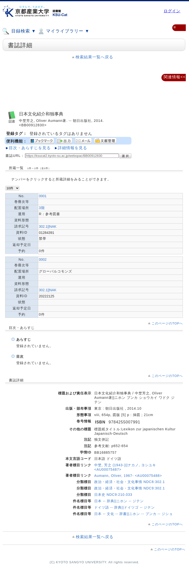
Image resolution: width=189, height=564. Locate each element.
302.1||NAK (47, 226)
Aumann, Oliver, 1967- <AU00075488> (128, 476)
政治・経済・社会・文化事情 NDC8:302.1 (129, 482)
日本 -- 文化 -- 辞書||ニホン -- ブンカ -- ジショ (133, 514)
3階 (42, 208)
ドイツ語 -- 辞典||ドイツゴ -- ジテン (124, 507)
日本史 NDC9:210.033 (113, 495)
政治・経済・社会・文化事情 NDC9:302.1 (129, 488)
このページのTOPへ (167, 323)
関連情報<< (175, 77)
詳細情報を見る (72, 148)
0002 (43, 259)
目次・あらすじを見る (30, 148)
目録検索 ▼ (19, 31)
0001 (43, 196)
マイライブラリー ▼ (63, 31)
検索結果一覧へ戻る (94, 57)
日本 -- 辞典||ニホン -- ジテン (119, 501)
